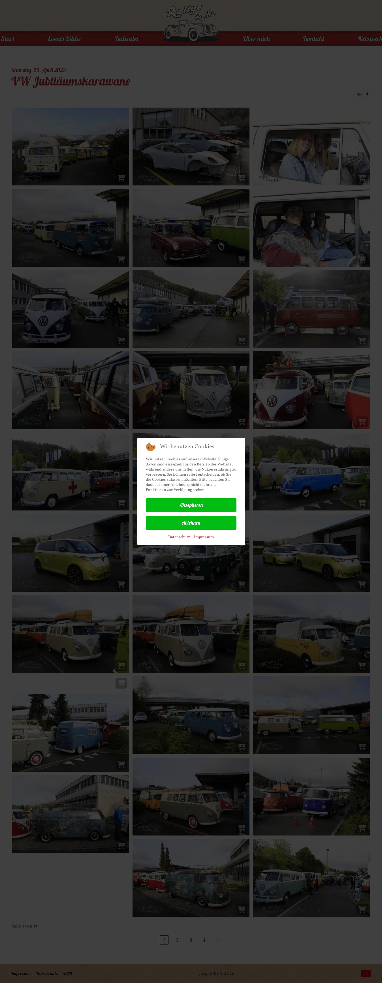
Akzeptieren (191, 505)
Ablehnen (191, 523)
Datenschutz (179, 537)
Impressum (204, 537)
